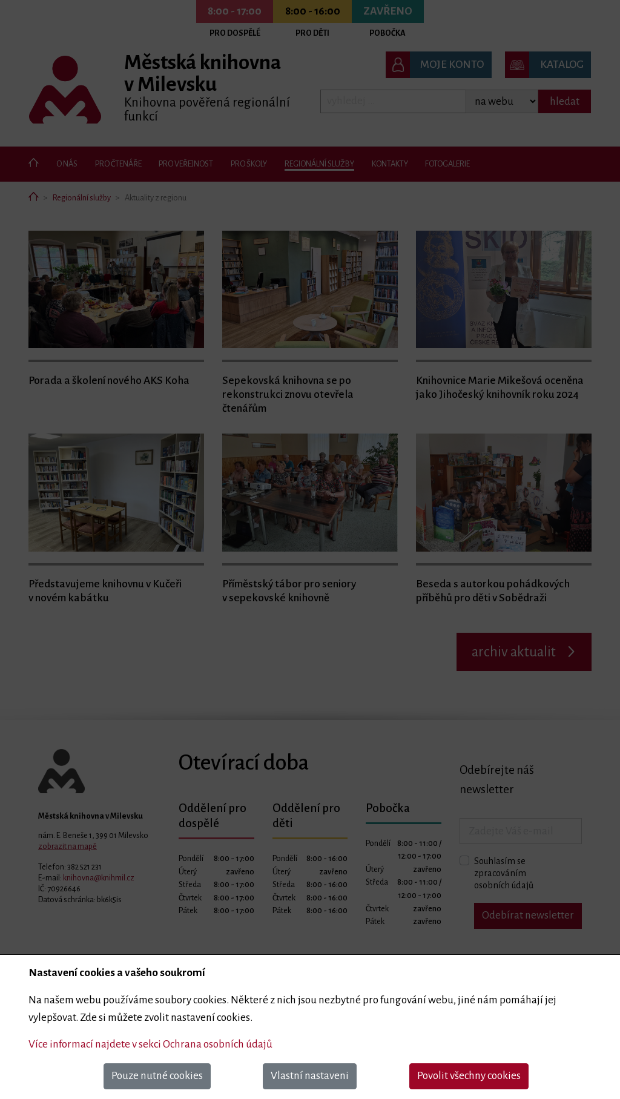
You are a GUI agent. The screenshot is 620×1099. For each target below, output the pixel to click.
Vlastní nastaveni (310, 1075)
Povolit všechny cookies (469, 1075)
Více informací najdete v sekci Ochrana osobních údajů (150, 1044)
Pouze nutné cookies (157, 1075)
